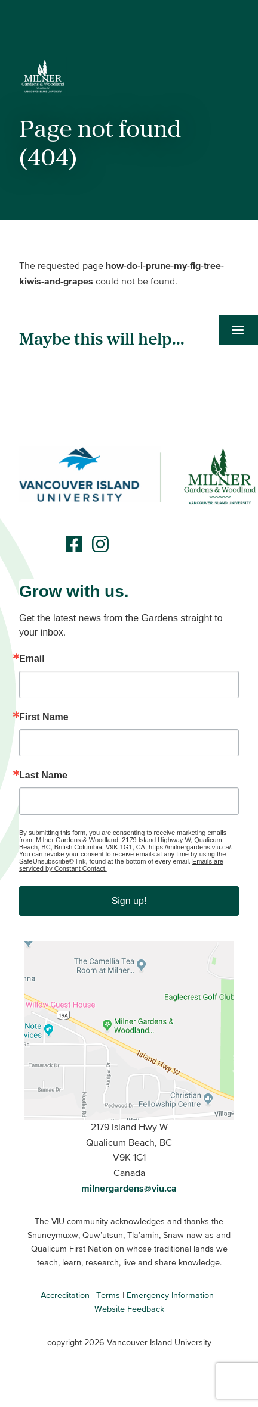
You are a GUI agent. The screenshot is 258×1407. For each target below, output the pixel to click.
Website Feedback (129, 1309)
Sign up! (129, 901)
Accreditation (65, 1295)
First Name (44, 717)
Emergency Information (170, 1295)
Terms (108, 1295)
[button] (238, 272)
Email (32, 659)
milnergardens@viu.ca (129, 1188)
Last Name (43, 775)
